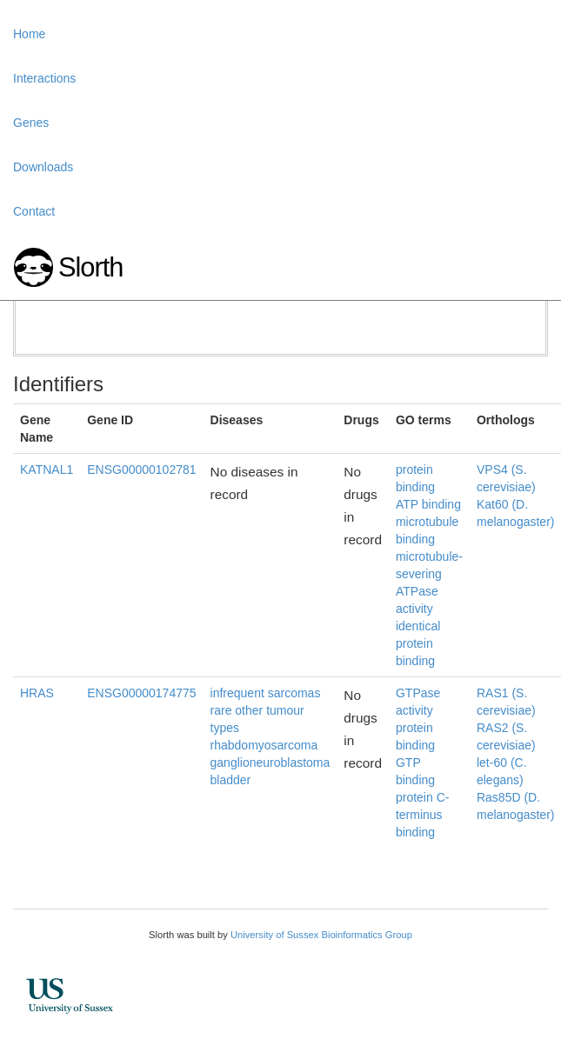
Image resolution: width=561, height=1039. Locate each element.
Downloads (43, 167)
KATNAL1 (46, 469)
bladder (230, 780)
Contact (34, 211)
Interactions (44, 78)
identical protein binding (418, 643)
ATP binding (428, 504)
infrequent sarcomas (265, 693)
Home (29, 34)
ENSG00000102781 (141, 469)
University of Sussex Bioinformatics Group (321, 934)
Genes (31, 123)
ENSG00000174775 (141, 693)
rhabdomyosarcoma (264, 745)
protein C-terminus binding (422, 814)
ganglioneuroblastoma (270, 762)
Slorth (90, 267)
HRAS (37, 693)
